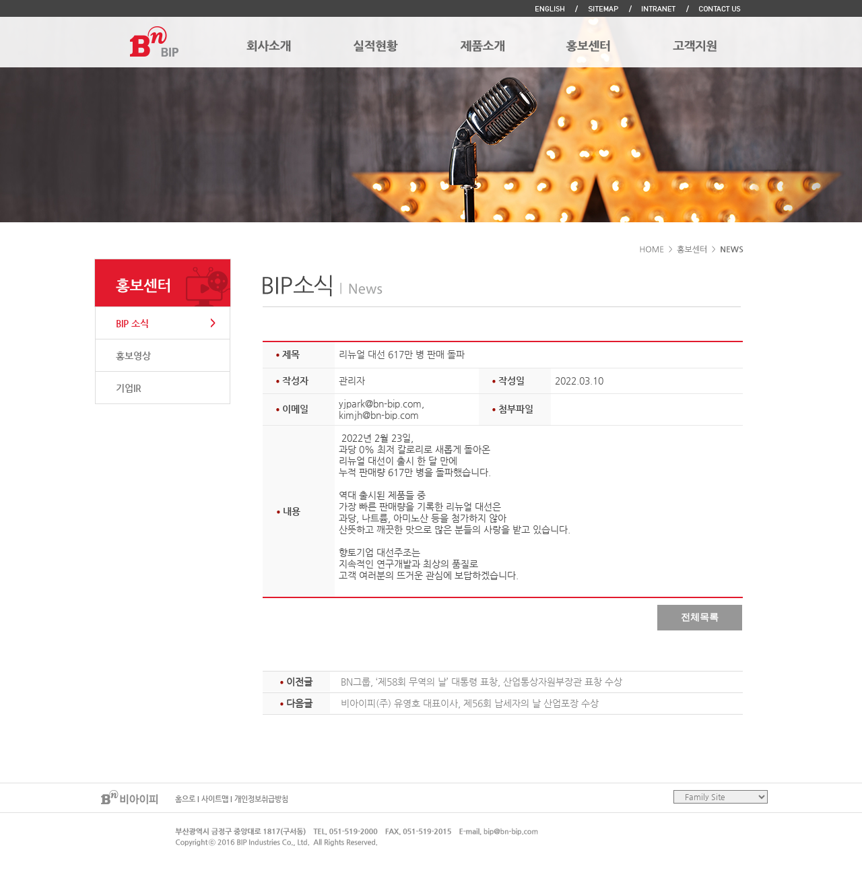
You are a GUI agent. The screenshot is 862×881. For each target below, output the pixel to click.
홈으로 (185, 799)
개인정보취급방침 (261, 799)
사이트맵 (214, 799)
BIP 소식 (132, 323)
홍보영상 (133, 355)
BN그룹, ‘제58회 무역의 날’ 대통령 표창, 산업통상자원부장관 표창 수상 (481, 681)
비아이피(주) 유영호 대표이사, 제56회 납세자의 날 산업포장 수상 (470, 703)
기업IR (128, 388)
